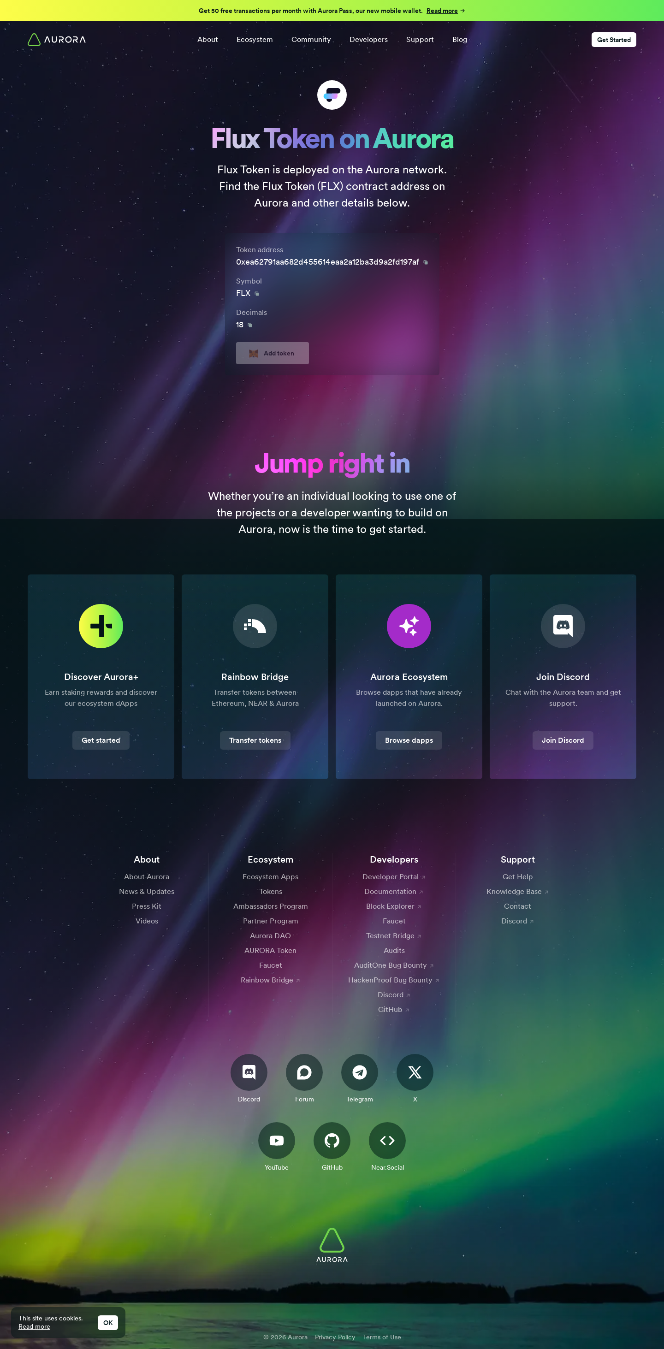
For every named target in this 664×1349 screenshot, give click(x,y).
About (207, 39)
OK (108, 1322)
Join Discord (563, 740)
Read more (34, 1326)
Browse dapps (409, 740)
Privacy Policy (335, 1337)
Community (311, 39)
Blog (459, 39)
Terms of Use (382, 1337)
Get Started (614, 39)
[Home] (57, 39)
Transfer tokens (255, 740)
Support (420, 39)
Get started (101, 740)
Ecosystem (255, 39)
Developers (369, 39)
